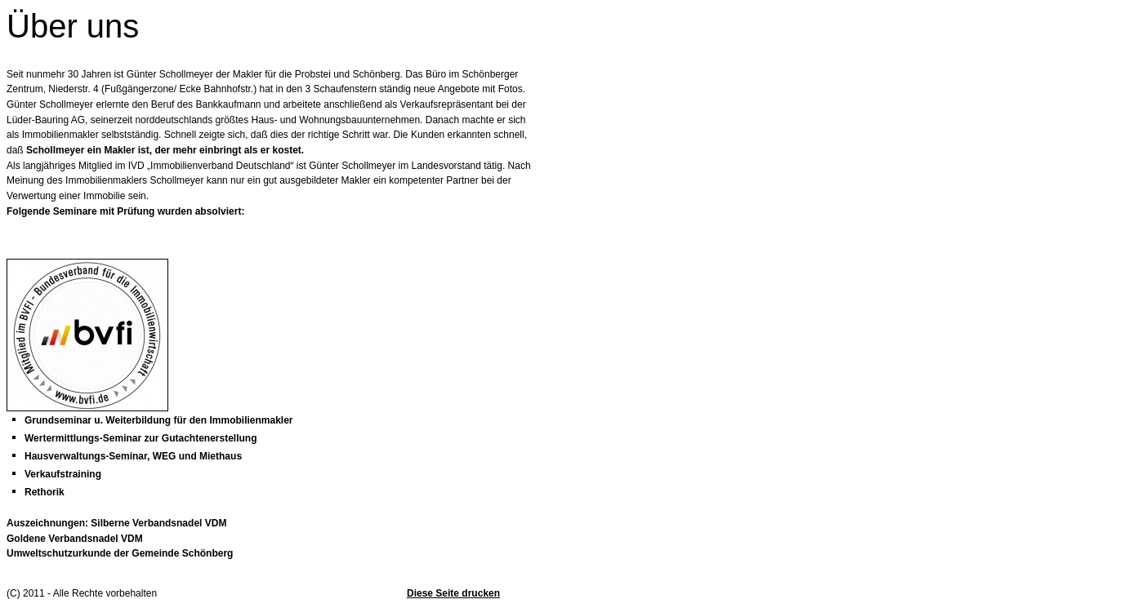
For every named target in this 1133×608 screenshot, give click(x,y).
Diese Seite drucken (453, 593)
